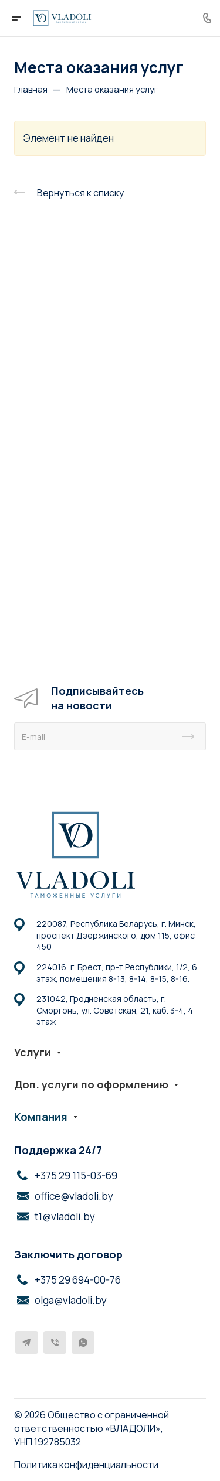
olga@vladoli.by (71, 1300)
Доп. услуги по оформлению (91, 1084)
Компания (40, 1117)
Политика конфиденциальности (86, 1464)
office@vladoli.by (74, 1196)
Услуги (32, 1052)
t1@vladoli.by (65, 1216)
